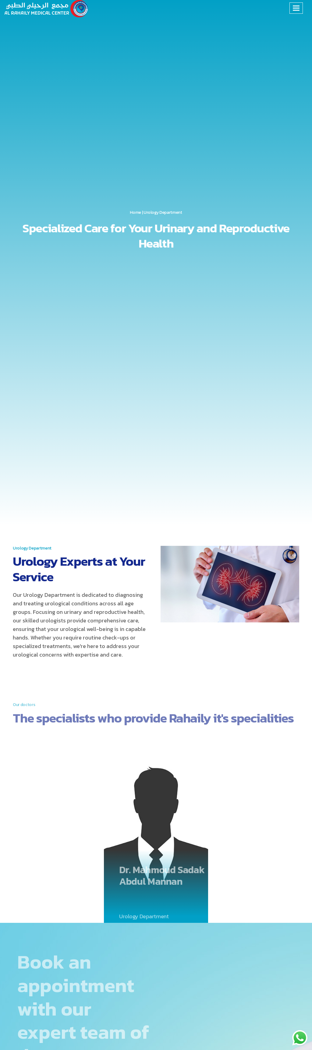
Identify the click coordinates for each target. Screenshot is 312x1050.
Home (135, 212)
